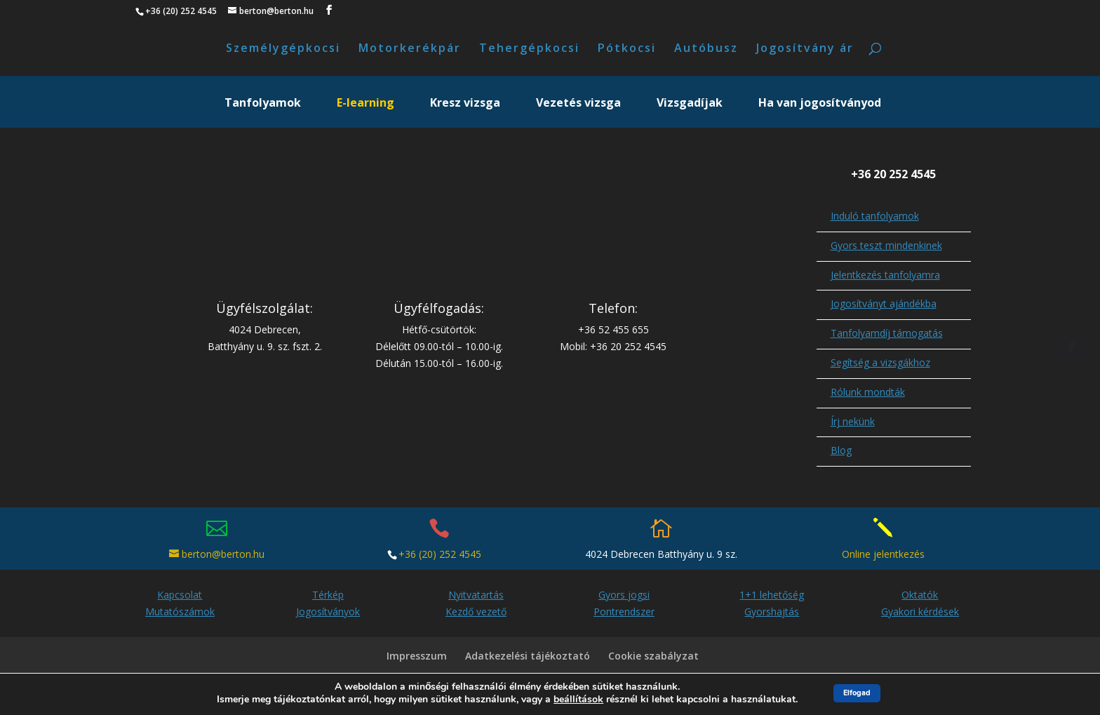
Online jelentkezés (883, 556)
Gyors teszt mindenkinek (886, 248)
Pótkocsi (627, 50)
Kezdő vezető (476, 614)
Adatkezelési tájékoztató (527, 658)
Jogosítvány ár (805, 50)
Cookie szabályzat (653, 658)
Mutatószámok (180, 614)
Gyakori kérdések (920, 614)
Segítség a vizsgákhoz (880, 365)
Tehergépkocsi (529, 50)
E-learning (365, 106)
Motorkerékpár (409, 50)
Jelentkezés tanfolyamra (885, 277)
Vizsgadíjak (690, 106)
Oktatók (919, 597)
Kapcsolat (179, 597)
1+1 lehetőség (771, 597)
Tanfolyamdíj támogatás (887, 335)
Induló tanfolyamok (875, 218)
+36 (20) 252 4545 (439, 556)
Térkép (328, 597)
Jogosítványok (328, 614)
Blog (841, 453)
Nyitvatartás (476, 597)
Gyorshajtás (771, 614)
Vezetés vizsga (578, 106)
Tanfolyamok (262, 106)
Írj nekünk (853, 424)
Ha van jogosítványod (819, 106)
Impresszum (417, 658)
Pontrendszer (624, 614)
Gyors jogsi (624, 597)
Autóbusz (706, 50)
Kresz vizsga (465, 106)
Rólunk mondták (868, 394)
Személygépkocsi (283, 50)
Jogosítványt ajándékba (884, 306)
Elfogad (857, 693)
